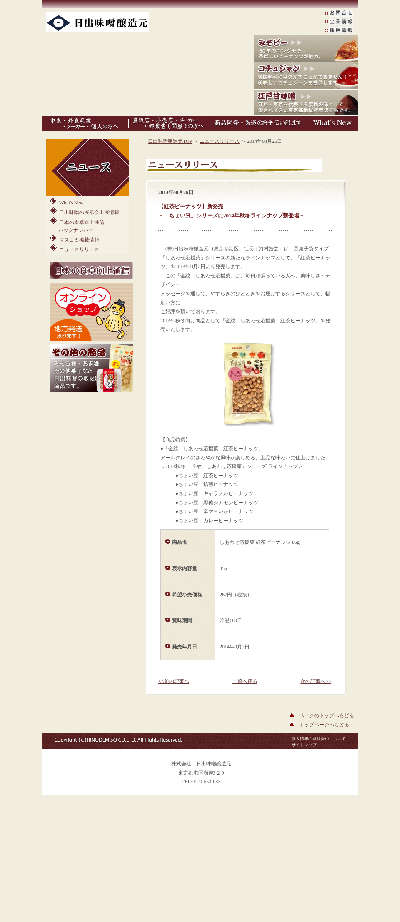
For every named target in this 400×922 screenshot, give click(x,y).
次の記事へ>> (315, 681)
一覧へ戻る (245, 681)
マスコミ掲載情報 (74, 239)
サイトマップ (304, 745)
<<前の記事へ (173, 681)
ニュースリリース (74, 248)
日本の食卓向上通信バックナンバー (77, 225)
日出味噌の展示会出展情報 (84, 211)
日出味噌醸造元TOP (170, 141)
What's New (66, 202)
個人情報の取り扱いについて (319, 738)
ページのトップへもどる (326, 715)
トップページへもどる (324, 725)
